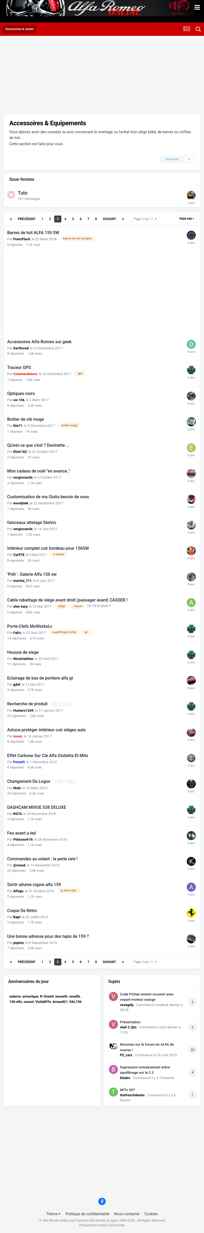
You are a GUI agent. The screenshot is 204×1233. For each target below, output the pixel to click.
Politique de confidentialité (87, 1214)
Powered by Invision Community (102, 1225)
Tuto (22, 193)
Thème (53, 1214)
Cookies (151, 1214)
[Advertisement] (66, 77)
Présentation (130, 1022)
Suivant (109, 219)
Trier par (186, 218)
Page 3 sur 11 (145, 219)
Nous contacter (127, 1214)
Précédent (27, 219)
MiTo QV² (127, 1090)
